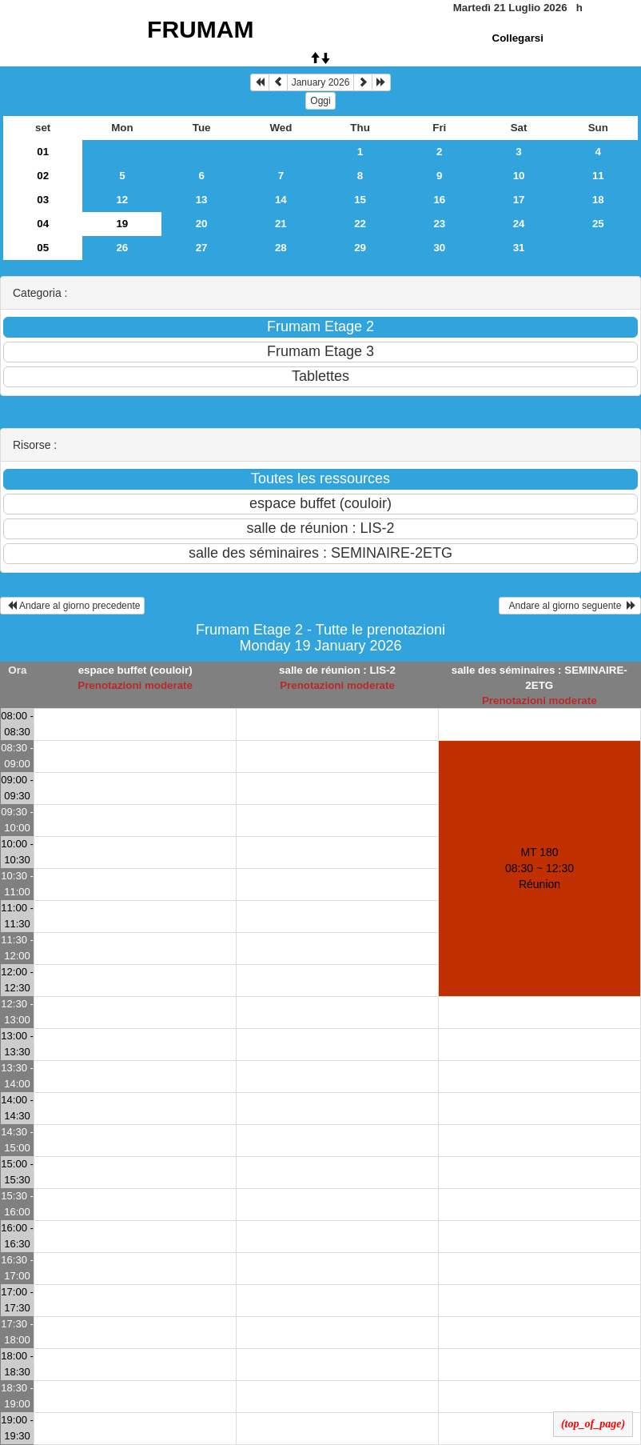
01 (43, 152)
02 (43, 176)
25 (598, 224)
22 (360, 224)
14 (281, 200)
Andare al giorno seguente (570, 605)
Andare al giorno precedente (72, 605)
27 (202, 248)
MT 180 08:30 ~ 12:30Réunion (539, 868)
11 (598, 176)
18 (598, 200)
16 (439, 200)
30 (439, 248)
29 (360, 248)
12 (122, 200)
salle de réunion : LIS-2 (337, 670)
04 (43, 224)
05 (43, 248)
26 (122, 248)
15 (360, 200)
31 (519, 248)
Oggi (320, 100)
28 (281, 248)
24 (519, 224)
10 (519, 176)
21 (281, 224)
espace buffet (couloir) (135, 670)
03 (43, 200)
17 (519, 200)
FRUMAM (200, 29)
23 (439, 224)
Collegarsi (517, 38)
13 (202, 200)
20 (202, 224)
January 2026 (321, 82)
